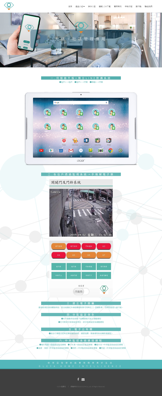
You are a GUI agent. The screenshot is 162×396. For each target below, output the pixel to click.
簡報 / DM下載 (105, 6)
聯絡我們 (148, 6)
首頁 (70, 6)
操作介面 (92, 6)
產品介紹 (80, 6)
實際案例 (118, 6)
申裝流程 (128, 6)
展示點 (138, 6)
